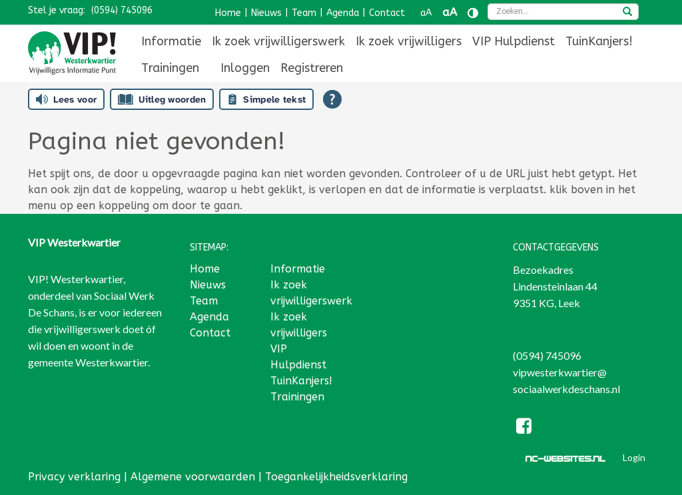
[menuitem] (171, 41)
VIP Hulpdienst (513, 41)
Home (228, 13)
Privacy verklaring (74, 476)
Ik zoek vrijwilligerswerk (278, 41)
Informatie (171, 41)
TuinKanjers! (599, 41)
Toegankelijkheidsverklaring (336, 476)
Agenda (342, 13)
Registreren (311, 68)
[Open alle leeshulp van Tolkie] (332, 99)
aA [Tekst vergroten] (449, 12)
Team (304, 13)
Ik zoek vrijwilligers (409, 41)
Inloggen (245, 68)
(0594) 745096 (122, 10)
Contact (387, 13)
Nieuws (266, 13)
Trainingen (170, 68)
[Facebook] (524, 428)
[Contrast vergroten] (473, 13)
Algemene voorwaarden (193, 476)
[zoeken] (627, 13)
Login (634, 457)
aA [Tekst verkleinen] (426, 13)
